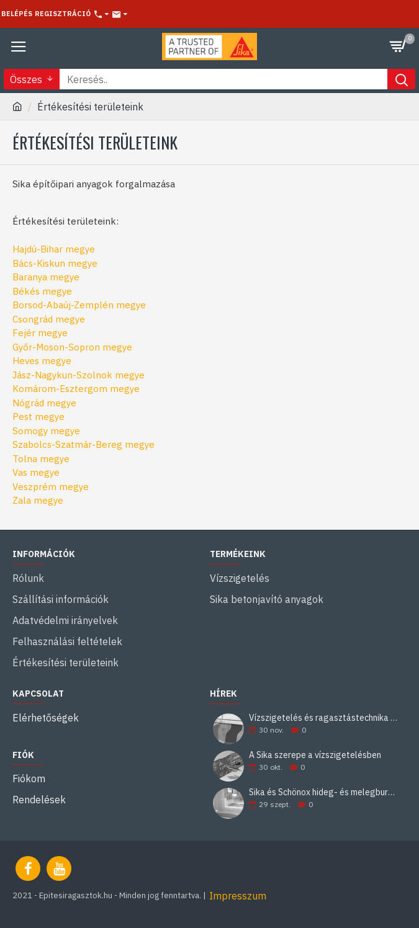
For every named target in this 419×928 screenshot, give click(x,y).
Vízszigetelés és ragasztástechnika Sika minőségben (324, 718)
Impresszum (237, 896)
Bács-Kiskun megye (54, 263)
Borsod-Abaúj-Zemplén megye (79, 305)
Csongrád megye (48, 319)
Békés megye (42, 291)
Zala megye (37, 500)
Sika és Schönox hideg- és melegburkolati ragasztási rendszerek (324, 792)
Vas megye (36, 472)
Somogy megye (46, 431)
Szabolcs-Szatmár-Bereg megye (83, 444)
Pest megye (38, 416)
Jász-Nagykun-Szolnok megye (78, 375)
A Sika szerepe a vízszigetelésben (315, 755)
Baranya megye (45, 277)
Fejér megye (40, 333)
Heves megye (41, 361)
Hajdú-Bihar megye (53, 249)
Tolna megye (41, 459)
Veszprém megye (50, 487)
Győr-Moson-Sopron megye (72, 347)
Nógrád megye (44, 403)
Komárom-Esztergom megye (76, 389)
